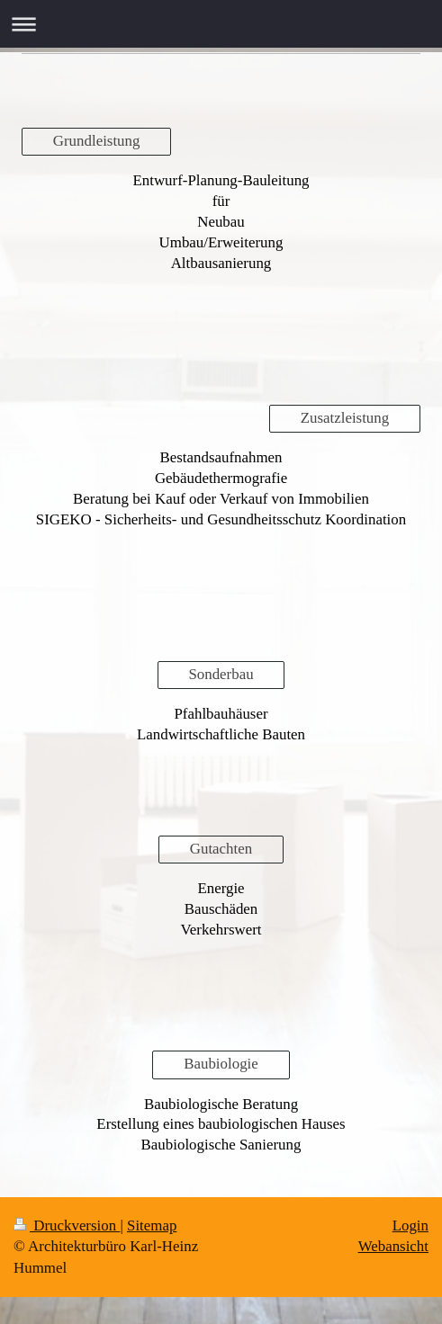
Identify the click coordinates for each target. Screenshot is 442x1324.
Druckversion (67, 1225)
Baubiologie (221, 1063)
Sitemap (151, 1225)
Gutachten (221, 848)
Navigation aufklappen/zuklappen (221, 23)
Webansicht (393, 1246)
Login (410, 1225)
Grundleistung (96, 140)
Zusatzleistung (345, 417)
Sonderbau (220, 674)
